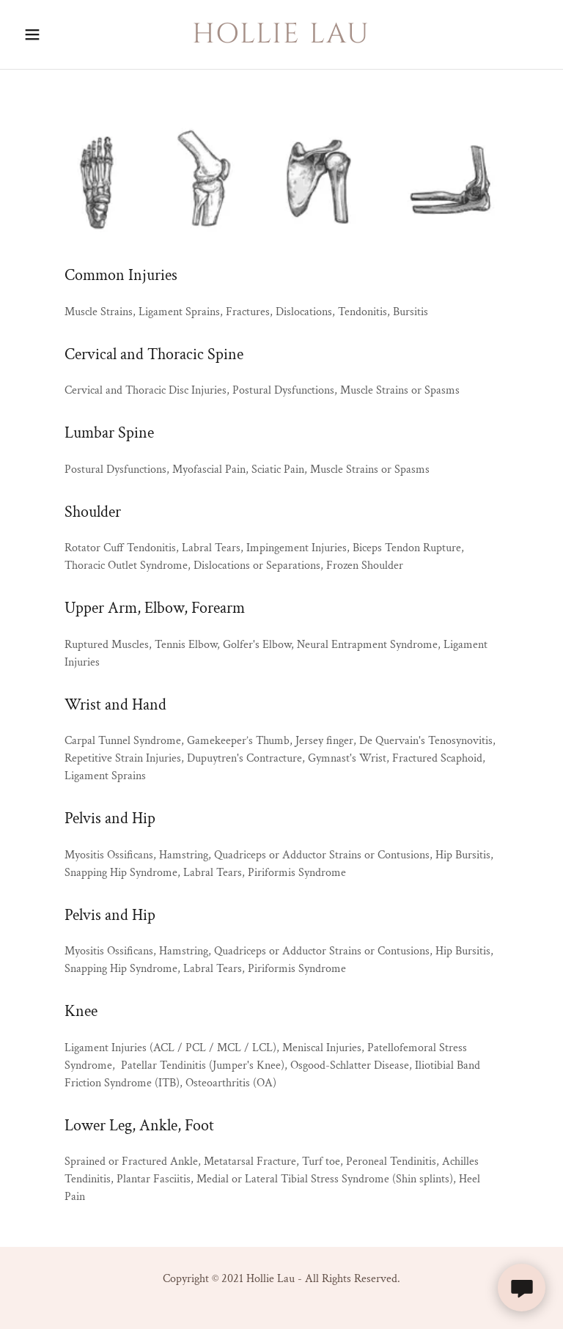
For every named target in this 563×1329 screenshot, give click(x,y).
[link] (281, 39)
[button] (42, 34)
